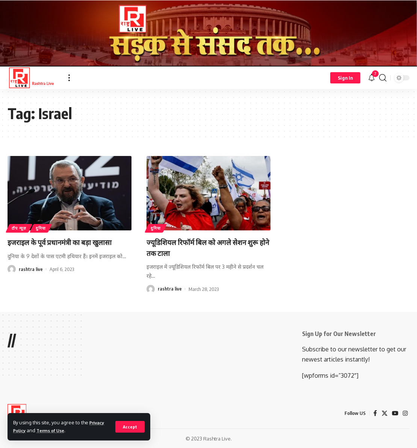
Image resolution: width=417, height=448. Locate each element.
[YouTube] (394, 413)
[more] (69, 78)
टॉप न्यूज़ (21, 227)
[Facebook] (374, 413)
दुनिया (45, 227)
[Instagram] (404, 413)
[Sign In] (345, 77)
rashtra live (31, 280)
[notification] (371, 78)
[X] (383, 413)
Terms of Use (54, 430)
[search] (383, 78)
